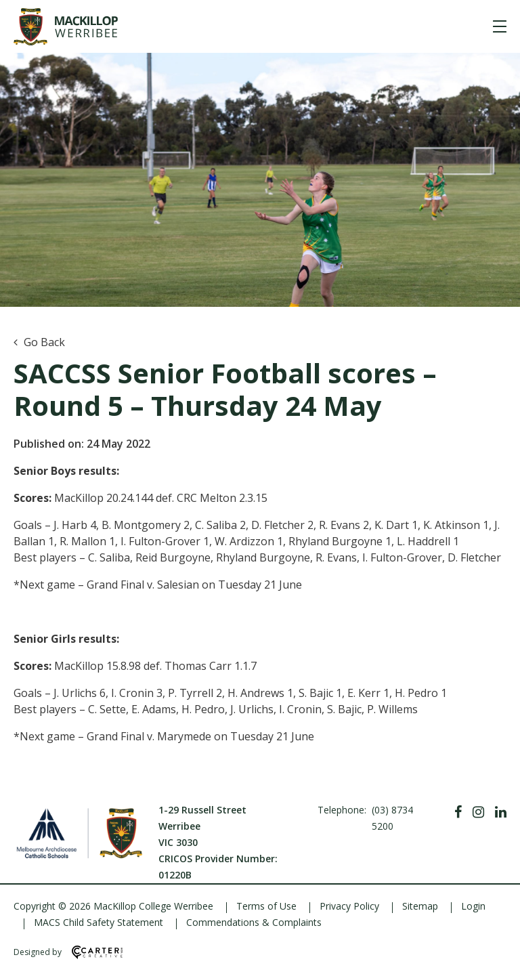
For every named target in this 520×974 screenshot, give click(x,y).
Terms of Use (266, 905)
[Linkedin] (500, 812)
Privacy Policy (349, 905)
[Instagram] (478, 812)
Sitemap (420, 905)
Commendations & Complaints (254, 922)
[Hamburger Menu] (500, 26)
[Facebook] (458, 812)
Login (473, 905)
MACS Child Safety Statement (98, 922)
